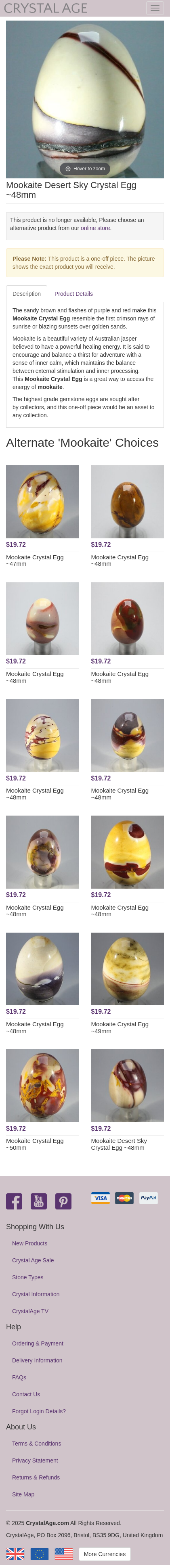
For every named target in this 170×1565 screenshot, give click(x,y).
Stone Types (28, 1277)
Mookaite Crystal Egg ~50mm (35, 1144)
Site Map (23, 1494)
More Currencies (105, 1554)
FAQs (19, 1377)
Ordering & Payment (37, 1343)
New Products (29, 1243)
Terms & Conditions (36, 1443)
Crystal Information (35, 1294)
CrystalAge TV (30, 1311)
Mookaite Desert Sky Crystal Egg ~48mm (119, 1144)
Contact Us (26, 1394)
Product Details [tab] (74, 294)
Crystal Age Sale (33, 1260)
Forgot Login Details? (39, 1411)
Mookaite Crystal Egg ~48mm (120, 560)
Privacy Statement (35, 1460)
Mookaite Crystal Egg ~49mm (120, 1027)
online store (95, 228)
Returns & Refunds (36, 1477)
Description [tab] (27, 294)
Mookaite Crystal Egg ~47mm (35, 560)
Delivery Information (37, 1360)
